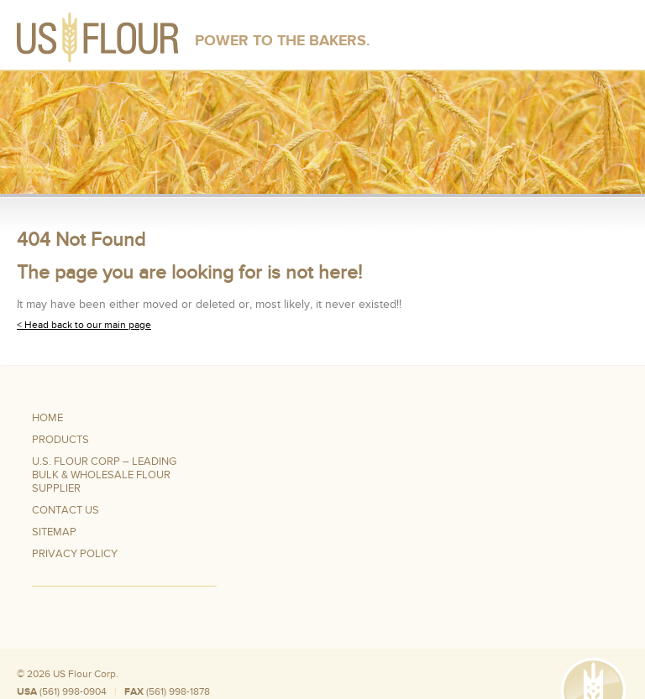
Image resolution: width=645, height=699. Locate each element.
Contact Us (65, 510)
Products (60, 439)
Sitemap (54, 532)
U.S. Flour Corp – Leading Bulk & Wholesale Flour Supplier (104, 475)
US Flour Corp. (85, 674)
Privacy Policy (75, 554)
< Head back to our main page (84, 325)
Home (47, 418)
